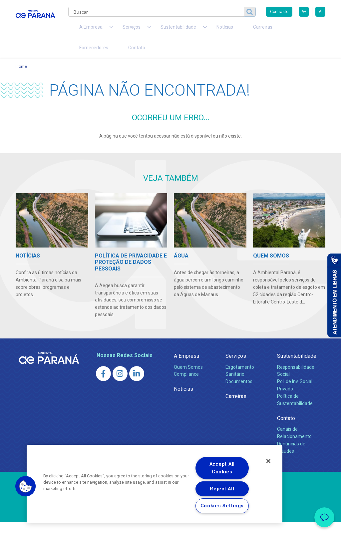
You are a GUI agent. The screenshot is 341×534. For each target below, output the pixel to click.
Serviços (235, 368)
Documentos (238, 393)
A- (320, 11)
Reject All (222, 489)
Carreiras (223, 30)
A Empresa (186, 368)
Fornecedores (258, 30)
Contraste (279, 11)
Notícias (194, 30)
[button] (25, 486)
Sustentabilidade (296, 368)
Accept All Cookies (222, 468)
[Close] (268, 461)
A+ (303, 11)
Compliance (186, 386)
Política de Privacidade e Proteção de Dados (170, 524)
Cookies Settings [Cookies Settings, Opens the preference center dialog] (222, 506)
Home (21, 78)
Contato (83, 56)
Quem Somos (188, 379)
